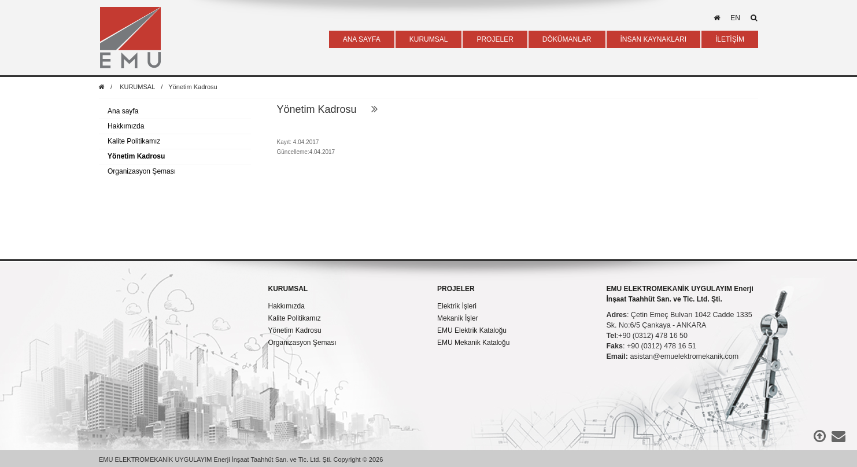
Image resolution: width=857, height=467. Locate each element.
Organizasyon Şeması (142, 171)
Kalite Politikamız (134, 141)
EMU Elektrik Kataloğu (472, 330)
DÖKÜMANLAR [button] (567, 39)
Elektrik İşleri (456, 306)
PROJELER (456, 289)
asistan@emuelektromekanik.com (684, 356)
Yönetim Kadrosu (192, 86)
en (735, 18)
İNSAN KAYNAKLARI (653, 39)
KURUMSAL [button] (428, 39)
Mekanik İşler (457, 318)
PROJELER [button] (494, 39)
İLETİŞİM (729, 39)
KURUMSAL (137, 86)
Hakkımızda (126, 126)
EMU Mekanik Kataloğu (473, 343)
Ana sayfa (123, 111)
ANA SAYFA (362, 39)
